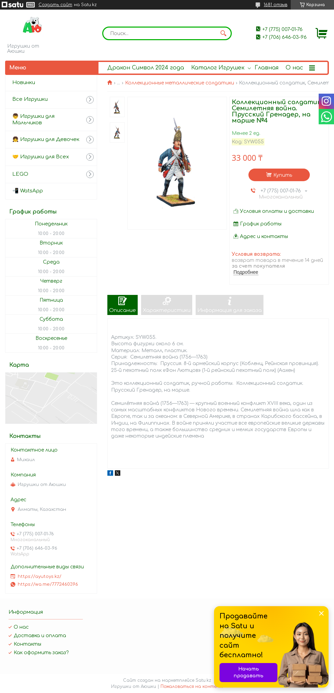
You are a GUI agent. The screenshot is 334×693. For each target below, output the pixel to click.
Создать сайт (55, 4)
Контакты (27, 644)
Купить (282, 175)
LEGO (20, 174)
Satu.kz (203, 680)
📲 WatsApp (27, 191)
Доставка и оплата (40, 635)
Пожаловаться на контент (192, 686)
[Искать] (223, 33)
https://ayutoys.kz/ (39, 576)
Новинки (23, 82)
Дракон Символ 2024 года (145, 68)
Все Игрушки (30, 99)
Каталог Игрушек (217, 68)
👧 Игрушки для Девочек (45, 139)
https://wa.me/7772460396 (48, 584)
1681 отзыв (275, 4)
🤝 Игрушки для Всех (40, 157)
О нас (294, 68)
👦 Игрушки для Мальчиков (33, 119)
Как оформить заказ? (41, 652)
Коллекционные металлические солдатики (179, 82)
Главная (266, 68)
